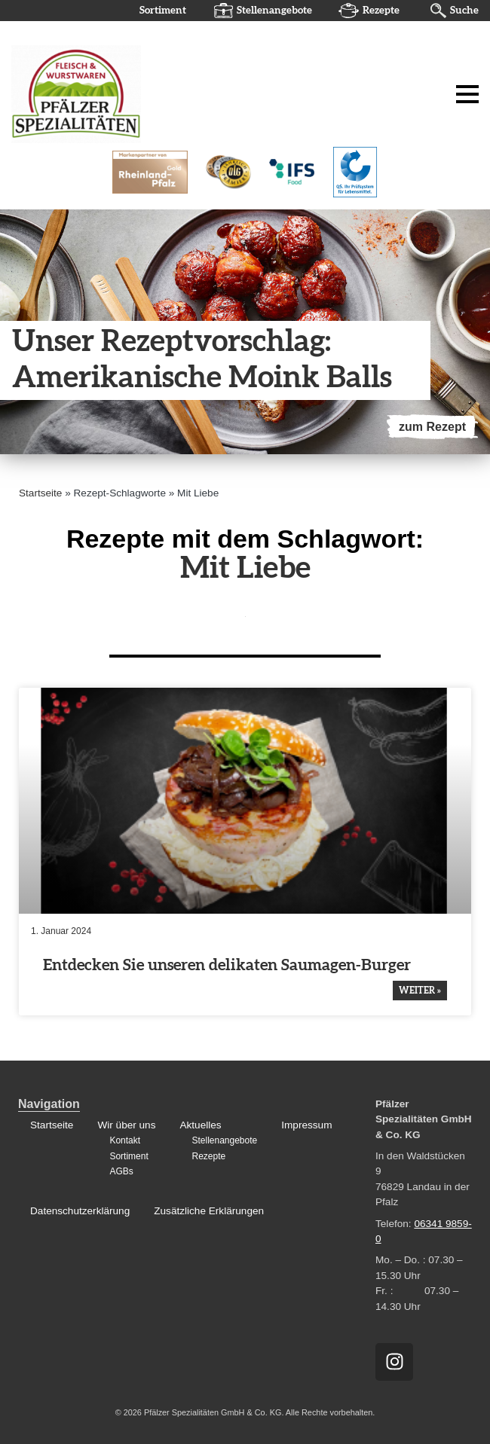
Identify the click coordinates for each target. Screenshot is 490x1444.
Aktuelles (200, 1125)
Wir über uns (126, 1125)
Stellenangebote (274, 10)
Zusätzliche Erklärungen (209, 1211)
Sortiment (162, 10)
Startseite (40, 493)
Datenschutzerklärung (80, 1211)
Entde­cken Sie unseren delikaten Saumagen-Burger (227, 965)
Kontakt (124, 1141)
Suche (464, 10)
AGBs (121, 1171)
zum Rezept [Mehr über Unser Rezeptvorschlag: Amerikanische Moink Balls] (432, 426)
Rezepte (381, 10)
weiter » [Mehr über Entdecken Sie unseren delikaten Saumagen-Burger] (420, 990)
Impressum (306, 1125)
